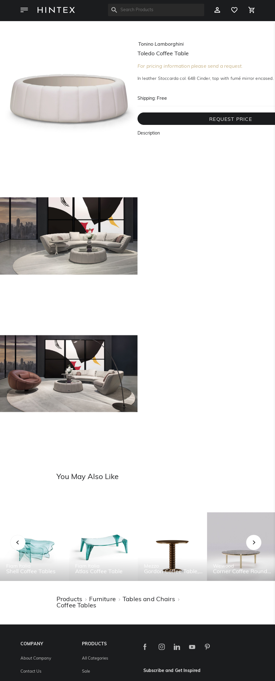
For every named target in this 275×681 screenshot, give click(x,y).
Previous (25, 549)
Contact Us (30, 672)
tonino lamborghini (161, 44)
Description (149, 133)
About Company (35, 658)
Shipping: (147, 98)
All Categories (95, 658)
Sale (86, 672)
